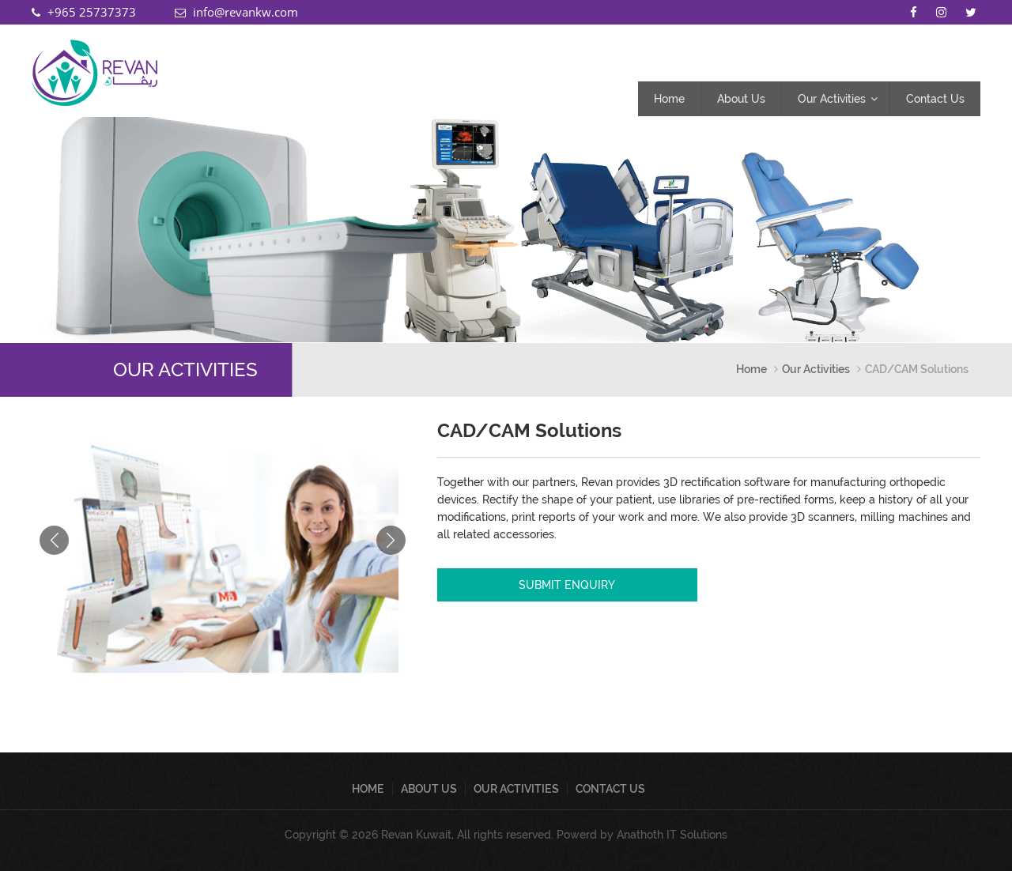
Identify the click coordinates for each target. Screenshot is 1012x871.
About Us (741, 98)
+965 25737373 (91, 12)
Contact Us (935, 98)
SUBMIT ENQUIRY (567, 585)
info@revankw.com (245, 12)
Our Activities (832, 98)
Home (669, 98)
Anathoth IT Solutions (672, 834)
